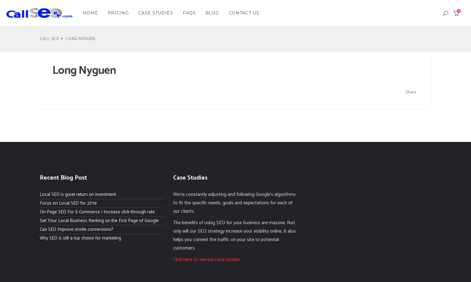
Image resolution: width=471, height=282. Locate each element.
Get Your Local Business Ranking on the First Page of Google (99, 220)
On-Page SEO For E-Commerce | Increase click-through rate (97, 212)
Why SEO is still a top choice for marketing (80, 238)
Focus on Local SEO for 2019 (68, 203)
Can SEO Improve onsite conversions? (76, 229)
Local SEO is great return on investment (78, 194)
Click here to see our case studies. (207, 259)
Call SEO (49, 39)
